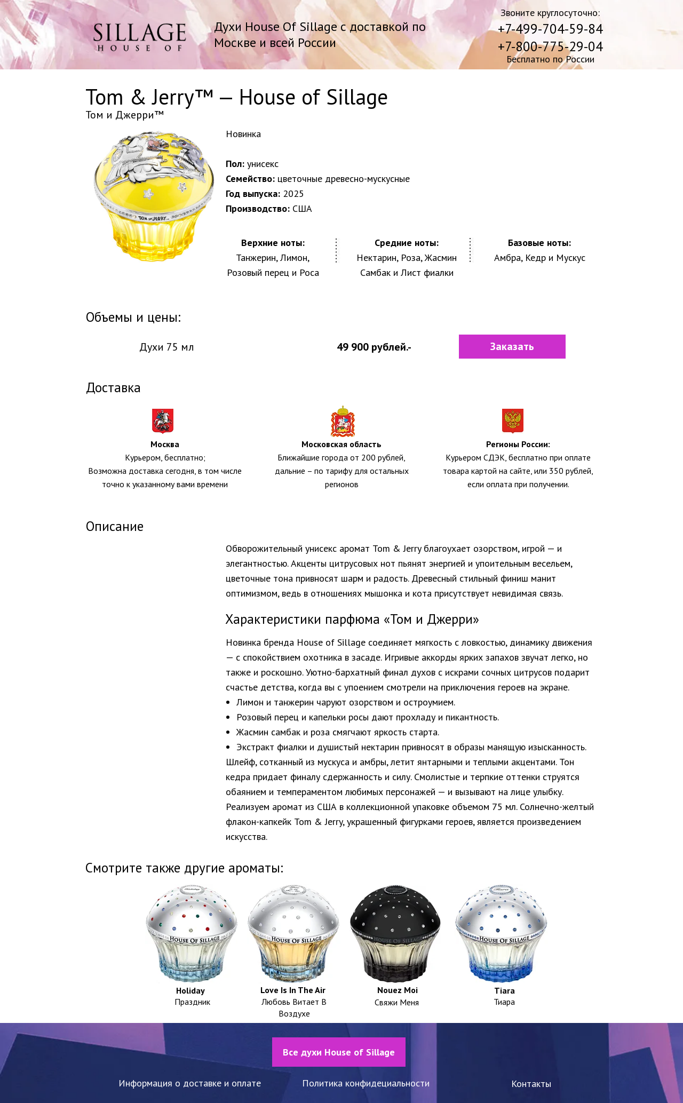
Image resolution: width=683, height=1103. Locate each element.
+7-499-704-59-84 (550, 28)
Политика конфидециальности (366, 1083)
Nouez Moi (397, 990)
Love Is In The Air (292, 990)
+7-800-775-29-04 (550, 46)
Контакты (531, 1083)
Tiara (504, 990)
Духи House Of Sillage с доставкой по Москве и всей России (320, 34)
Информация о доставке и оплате (189, 1083)
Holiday (190, 990)
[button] (512, 347)
